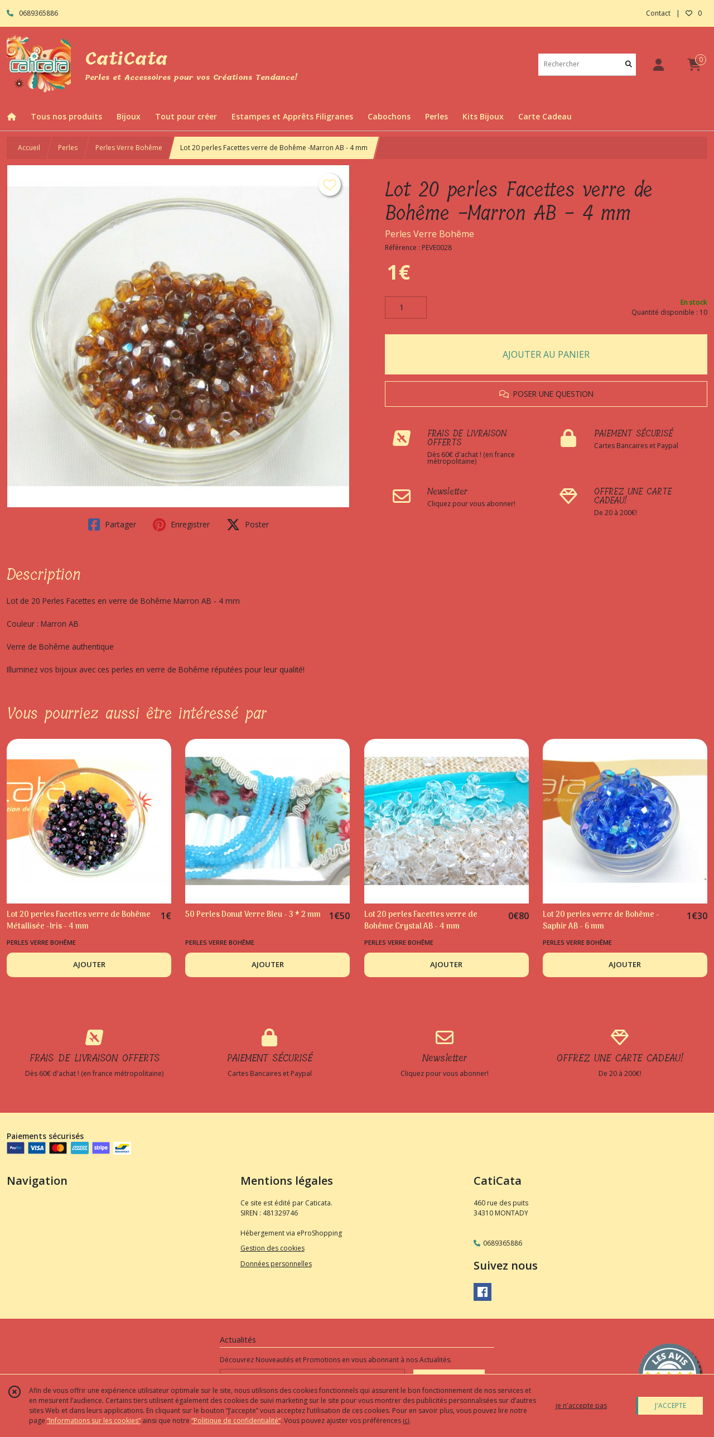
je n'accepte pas (581, 1405)
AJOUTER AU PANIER (546, 354)
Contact (658, 13)
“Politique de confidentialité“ (236, 1420)
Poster (247, 524)
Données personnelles (276, 1263)
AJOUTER (89, 964)
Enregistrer (181, 524)
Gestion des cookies (272, 1248)
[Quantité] (406, 307)
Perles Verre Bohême (128, 147)
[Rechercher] (628, 64)
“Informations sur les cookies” (94, 1420)
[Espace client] (658, 64)
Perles (68, 147)
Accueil (29, 147)
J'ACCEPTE (670, 1405)
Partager (112, 524)
